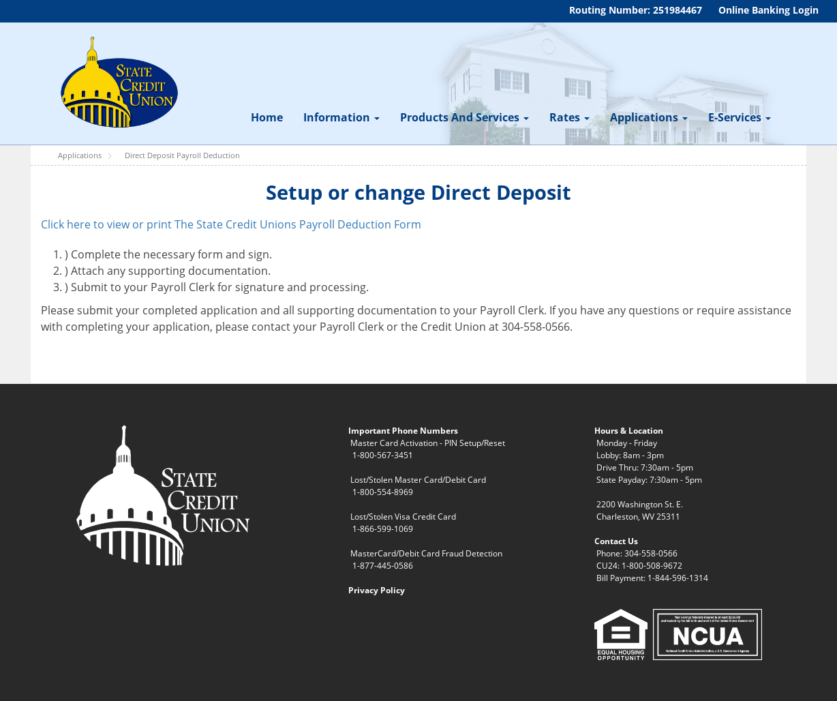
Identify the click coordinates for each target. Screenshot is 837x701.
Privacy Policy (376, 590)
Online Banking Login (768, 9)
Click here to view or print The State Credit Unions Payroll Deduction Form (231, 224)
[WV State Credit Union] (117, 82)
